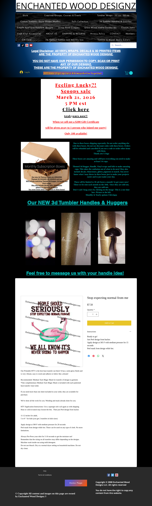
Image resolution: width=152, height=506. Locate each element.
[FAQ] (45, 471)
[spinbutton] (93, 314)
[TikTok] (22, 45)
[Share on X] (102, 355)
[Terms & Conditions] (45, 475)
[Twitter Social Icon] (112, 475)
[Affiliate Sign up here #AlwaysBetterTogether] (73, 73)
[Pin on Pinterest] (93, 355)
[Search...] (123, 45)
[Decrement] (89, 314)
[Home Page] (76, 483)
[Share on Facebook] (88, 355)
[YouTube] (31, 45)
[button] (129, 73)
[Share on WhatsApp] (98, 355)
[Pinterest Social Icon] (26, 45)
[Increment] (96, 314)
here (115, 195)
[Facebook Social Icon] (18, 45)
